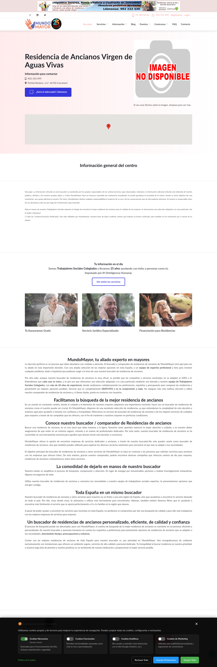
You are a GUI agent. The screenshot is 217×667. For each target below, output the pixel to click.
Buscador (87, 24)
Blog (133, 24)
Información (119, 24)
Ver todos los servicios (108, 281)
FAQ (174, 24)
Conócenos (161, 24)
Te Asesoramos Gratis (38, 330)
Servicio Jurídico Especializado (100, 330)
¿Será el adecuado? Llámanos (51, 91)
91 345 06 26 (142, 14)
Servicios (102, 24)
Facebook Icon (30, 15)
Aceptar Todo (190, 660)
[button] (108, 126)
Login (187, 15)
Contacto (185, 24)
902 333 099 (34, 78)
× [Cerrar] (196, 623)
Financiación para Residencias (157, 330)
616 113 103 (162, 14)
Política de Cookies (27, 660)
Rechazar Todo (141, 660)
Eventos (145, 24)
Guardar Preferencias (166, 660)
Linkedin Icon (37, 15)
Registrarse (176, 15)
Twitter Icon (45, 15)
